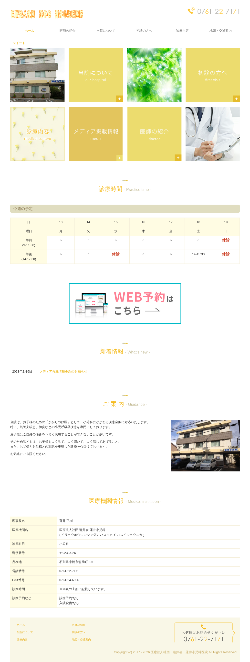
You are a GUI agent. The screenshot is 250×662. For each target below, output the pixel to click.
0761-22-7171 (69, 571)
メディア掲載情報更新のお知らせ (63, 371)
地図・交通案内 (220, 31)
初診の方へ (144, 31)
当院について (105, 31)
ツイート (19, 43)
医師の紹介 (67, 31)
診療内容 (182, 31)
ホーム (29, 31)
